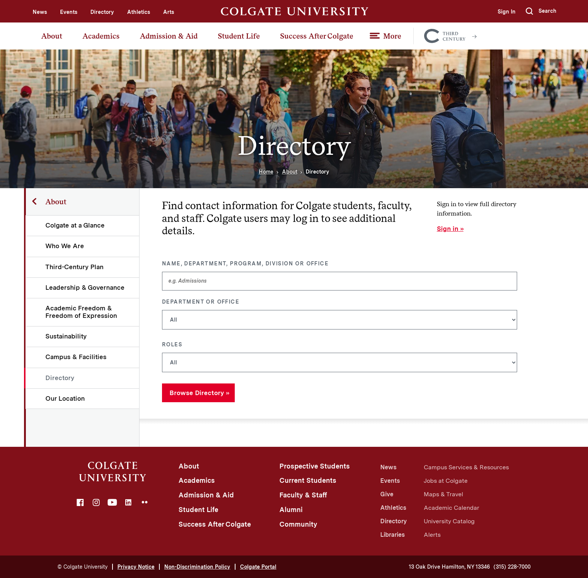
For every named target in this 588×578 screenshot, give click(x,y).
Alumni (291, 510)
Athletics (138, 12)
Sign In (506, 12)
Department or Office (200, 302)
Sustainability (66, 336)
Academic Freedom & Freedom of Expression (81, 311)
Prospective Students (314, 466)
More (392, 35)
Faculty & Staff (303, 495)
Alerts (432, 534)
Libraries (392, 534)
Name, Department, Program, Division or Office (245, 264)
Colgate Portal (258, 567)
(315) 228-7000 (512, 567)
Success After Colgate (316, 35)
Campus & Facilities (76, 357)
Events (68, 12)
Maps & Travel (443, 494)
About (51, 35)
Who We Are (65, 246)
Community (298, 524)
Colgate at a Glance (75, 225)
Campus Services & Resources (466, 467)
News (40, 12)
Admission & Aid (169, 35)
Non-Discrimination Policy (197, 567)
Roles (172, 344)
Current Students (307, 480)
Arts (168, 12)
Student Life (239, 35)
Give (386, 494)
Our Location (65, 398)
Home (266, 172)
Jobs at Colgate (446, 480)
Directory (102, 12)
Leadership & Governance (85, 287)
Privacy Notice (135, 567)
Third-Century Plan (75, 267)
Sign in (447, 228)
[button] (541, 11)
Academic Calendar (451, 507)
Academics (101, 35)
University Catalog (449, 521)
